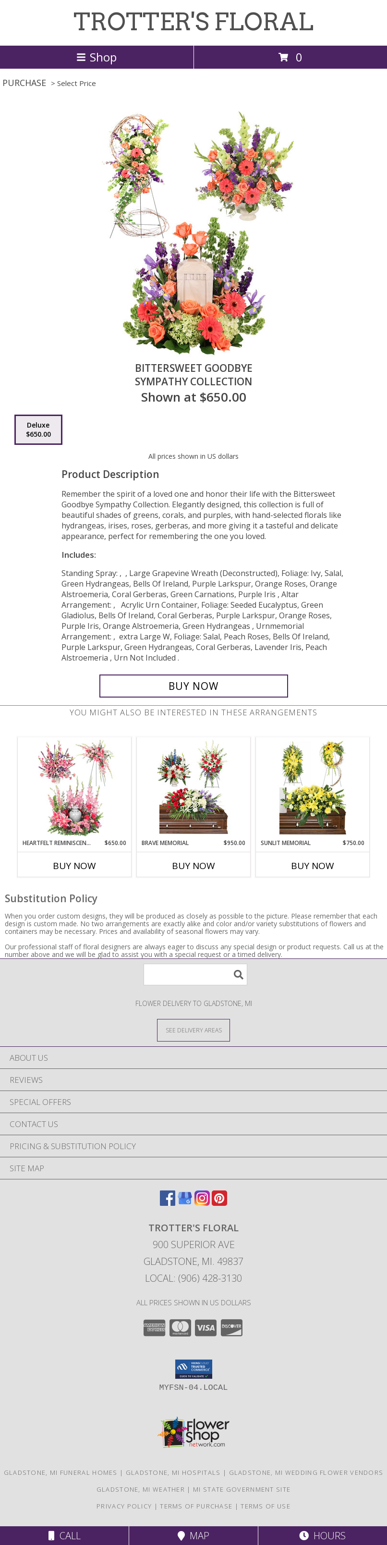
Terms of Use (265, 1506)
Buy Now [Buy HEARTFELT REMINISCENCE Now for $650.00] (74, 865)
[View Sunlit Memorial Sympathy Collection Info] (313, 787)
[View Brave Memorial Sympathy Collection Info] (194, 787)
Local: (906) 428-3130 (193, 1278)
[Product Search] (195, 974)
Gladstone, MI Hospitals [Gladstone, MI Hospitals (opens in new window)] (173, 1472)
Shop (96, 57)
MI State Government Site (241, 1489)
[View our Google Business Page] (185, 1202)
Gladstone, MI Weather (141, 1489)
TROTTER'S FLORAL (193, 21)
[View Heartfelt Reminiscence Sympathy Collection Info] (75, 787)
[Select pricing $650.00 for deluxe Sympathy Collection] (38, 430)
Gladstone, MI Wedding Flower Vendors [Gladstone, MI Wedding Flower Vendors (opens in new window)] (306, 1472)
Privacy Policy (124, 1506)
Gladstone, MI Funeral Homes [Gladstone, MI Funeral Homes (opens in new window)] (61, 1472)
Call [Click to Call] (64, 1535)
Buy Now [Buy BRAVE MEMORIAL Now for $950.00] (193, 865)
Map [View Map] (193, 1535)
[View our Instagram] (202, 1202)
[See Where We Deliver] (193, 1029)
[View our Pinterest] (219, 1202)
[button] (193, 1369)
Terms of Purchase (196, 1506)
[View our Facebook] (167, 1202)
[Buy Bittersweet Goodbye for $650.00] (193, 686)
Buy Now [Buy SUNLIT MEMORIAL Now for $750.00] (312, 865)
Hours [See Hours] (322, 1535)
